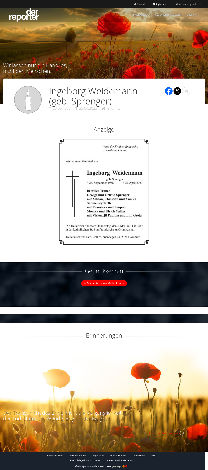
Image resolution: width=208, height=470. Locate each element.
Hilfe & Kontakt (118, 455)
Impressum (98, 455)
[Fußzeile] (101, 458)
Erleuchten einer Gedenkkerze (104, 283)
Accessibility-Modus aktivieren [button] (85, 460)
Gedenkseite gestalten (187, 4)
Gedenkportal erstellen (101, 466)
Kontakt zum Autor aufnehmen (163, 432)
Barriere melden (77, 455)
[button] (186, 91)
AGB (153, 455)
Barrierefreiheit (55, 455)
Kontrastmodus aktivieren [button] (120, 460)
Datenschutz (138, 455)
